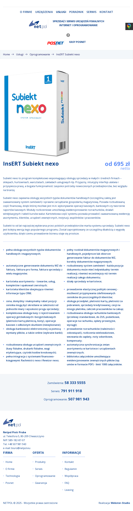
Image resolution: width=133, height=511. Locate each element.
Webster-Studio (120, 503)
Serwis (91, 11)
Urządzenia (44, 11)
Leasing (69, 490)
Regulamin (71, 469)
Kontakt (106, 11)
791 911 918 (71, 390)
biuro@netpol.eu (20, 448)
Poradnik (76, 11)
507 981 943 (78, 398)
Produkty (40, 462)
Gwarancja (41, 483)
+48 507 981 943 (17, 444)
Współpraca (71, 476)
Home (8, 462)
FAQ (67, 483)
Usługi (61, 11)
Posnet (9, 483)
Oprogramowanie (45, 476)
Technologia (12, 476)
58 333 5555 (75, 382)
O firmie (26, 11)
